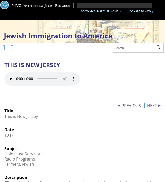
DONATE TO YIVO (140, 11)
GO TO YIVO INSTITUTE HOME (99, 11)
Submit (160, 48)
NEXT (152, 105)
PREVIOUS (131, 105)
